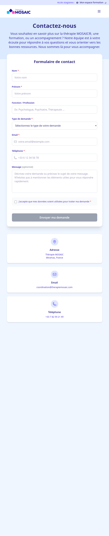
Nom (15, 70)
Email (16, 134)
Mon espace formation (91, 2)
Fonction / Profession (23, 102)
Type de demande (22, 118)
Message (22, 166)
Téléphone (18, 150)
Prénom (17, 86)
